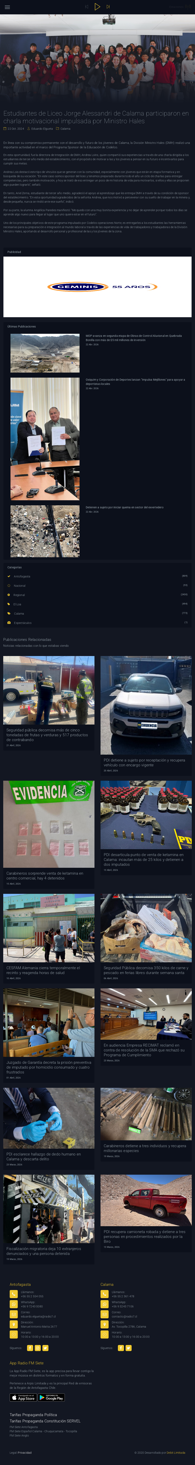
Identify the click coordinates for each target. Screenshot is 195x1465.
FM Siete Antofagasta (24, 1427)
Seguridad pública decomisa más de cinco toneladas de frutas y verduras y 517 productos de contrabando (47, 735)
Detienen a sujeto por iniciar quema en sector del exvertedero (125, 507)
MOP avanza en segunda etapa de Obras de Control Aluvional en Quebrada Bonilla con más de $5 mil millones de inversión (134, 338)
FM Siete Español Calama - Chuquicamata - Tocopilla (43, 1431)
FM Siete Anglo (19, 1435)
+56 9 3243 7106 (123, 1306)
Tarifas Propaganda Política (33, 1414)
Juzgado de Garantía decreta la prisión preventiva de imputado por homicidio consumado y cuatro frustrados (48, 1067)
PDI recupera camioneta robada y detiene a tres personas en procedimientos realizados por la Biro (145, 1236)
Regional (16, 595)
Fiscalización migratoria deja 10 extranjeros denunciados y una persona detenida (43, 1251)
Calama (65, 128)
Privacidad (24, 1452)
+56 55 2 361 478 (123, 1296)
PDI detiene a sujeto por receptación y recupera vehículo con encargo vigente (144, 762)
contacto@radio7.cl (124, 1316)
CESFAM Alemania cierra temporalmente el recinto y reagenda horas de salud (43, 970)
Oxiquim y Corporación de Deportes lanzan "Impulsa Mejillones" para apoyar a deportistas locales (135, 381)
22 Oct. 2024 (15, 128)
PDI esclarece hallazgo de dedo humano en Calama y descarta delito (43, 1156)
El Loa (14, 604)
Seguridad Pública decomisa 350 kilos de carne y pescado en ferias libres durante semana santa (146, 970)
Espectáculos (19, 623)
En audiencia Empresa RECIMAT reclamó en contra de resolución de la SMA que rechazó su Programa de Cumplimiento (144, 1050)
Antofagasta (18, 576)
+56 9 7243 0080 (32, 1306)
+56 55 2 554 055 (32, 1296)
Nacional (16, 585)
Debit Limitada (176, 1452)
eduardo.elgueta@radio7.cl (38, 1316)
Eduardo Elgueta (42, 128)
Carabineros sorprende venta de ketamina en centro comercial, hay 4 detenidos (44, 875)
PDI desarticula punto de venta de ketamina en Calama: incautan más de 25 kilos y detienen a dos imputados (143, 859)
